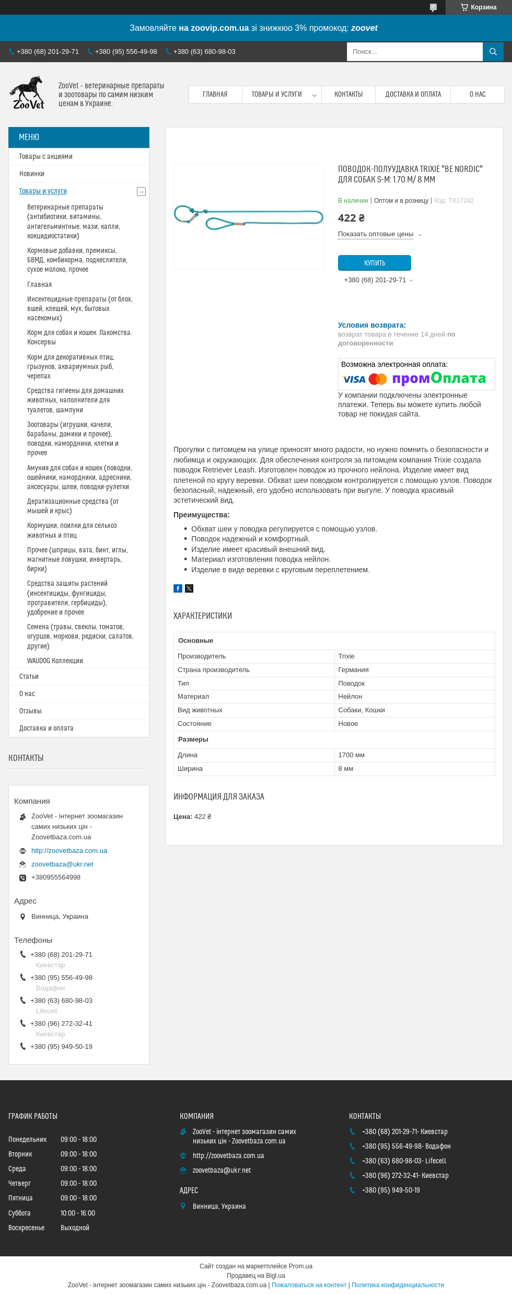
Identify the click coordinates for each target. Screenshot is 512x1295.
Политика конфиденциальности (398, 1285)
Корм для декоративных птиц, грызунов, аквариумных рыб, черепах (70, 366)
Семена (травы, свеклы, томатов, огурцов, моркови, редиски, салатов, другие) (80, 636)
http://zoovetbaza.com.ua (69, 850)
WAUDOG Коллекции (55, 661)
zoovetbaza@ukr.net (62, 864)
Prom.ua (300, 1266)
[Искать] (493, 51)
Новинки (31, 174)
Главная (215, 94)
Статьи (29, 677)
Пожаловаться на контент (309, 1285)
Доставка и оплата (413, 94)
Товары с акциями (46, 157)
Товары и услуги (277, 94)
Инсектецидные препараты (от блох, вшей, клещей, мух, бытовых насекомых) (80, 308)
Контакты (348, 94)
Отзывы (30, 711)
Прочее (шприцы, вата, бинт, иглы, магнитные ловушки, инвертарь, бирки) (77, 559)
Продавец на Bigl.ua (256, 1275)
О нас (478, 94)
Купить (375, 263)
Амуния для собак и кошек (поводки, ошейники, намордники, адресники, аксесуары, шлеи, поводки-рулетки (79, 477)
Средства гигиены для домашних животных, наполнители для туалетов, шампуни (75, 400)
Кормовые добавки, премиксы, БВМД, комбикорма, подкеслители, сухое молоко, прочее (77, 260)
